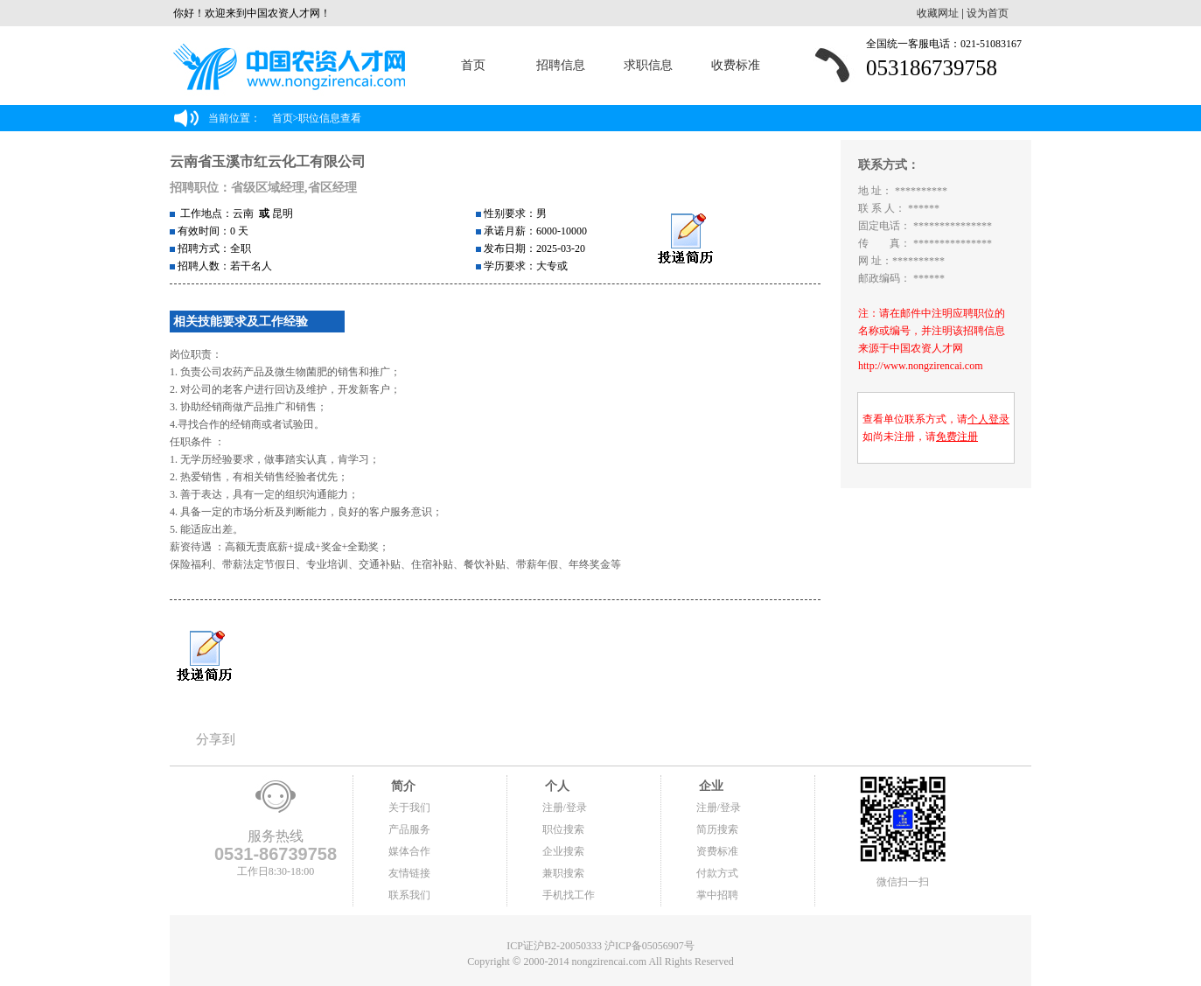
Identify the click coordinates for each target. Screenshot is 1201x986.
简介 (402, 786)
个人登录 (988, 419)
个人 (556, 786)
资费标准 (717, 851)
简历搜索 (717, 829)
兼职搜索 (563, 873)
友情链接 (409, 873)
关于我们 (409, 807)
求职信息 (648, 65)
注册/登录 (564, 807)
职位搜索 (563, 829)
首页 (473, 65)
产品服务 (409, 829)
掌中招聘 (717, 895)
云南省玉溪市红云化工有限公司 (268, 161)
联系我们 (409, 895)
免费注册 (957, 436)
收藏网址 (938, 13)
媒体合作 (409, 851)
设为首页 (988, 13)
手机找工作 (568, 895)
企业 (710, 786)
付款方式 (717, 873)
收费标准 (735, 65)
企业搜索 (563, 851)
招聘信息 (560, 65)
